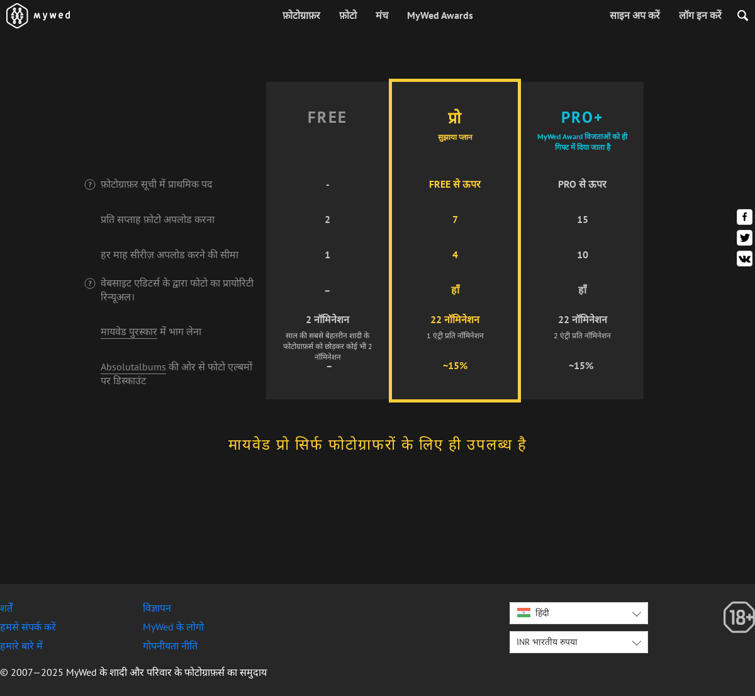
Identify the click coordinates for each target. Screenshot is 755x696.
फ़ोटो (348, 15)
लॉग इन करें (700, 15)
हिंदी (533, 613)
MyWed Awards (440, 15)
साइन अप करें (635, 15)
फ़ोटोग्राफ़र (301, 15)
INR (547, 642)
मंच (382, 15)
